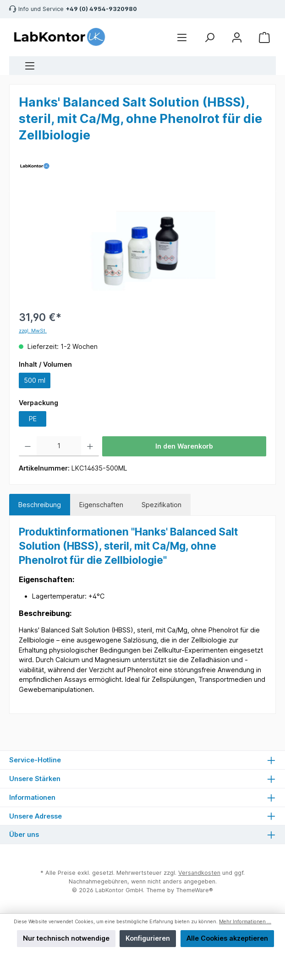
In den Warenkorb (184, 446)
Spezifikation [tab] (161, 505)
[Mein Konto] (236, 37)
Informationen (32, 797)
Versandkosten (199, 872)
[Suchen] (209, 37)
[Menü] (29, 65)
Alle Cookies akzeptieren (227, 938)
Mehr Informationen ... (245, 922)
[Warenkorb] (264, 37)
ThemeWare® (194, 890)
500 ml (34, 380)
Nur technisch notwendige (66, 938)
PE (33, 419)
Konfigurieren (148, 938)
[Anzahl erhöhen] (90, 446)
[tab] (39, 505)
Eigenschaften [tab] (101, 505)
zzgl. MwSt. (33, 331)
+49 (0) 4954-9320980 (101, 8)
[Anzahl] (59, 446)
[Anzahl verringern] (28, 446)
